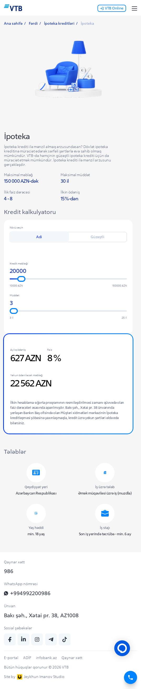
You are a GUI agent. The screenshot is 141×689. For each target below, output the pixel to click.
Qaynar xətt (72, 657)
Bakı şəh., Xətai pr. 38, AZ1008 (41, 615)
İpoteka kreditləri (59, 23)
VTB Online (111, 8)
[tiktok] (64, 639)
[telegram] (51, 639)
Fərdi (33, 23)
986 (8, 571)
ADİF (27, 657)
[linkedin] (23, 639)
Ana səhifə (13, 23)
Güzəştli (97, 236)
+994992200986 (27, 593)
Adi (39, 236)
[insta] (37, 639)
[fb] (10, 639)
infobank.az (46, 657)
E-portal (11, 657)
